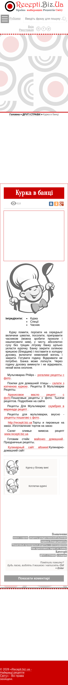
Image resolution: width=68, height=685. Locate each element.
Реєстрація (26, 29)
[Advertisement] (34, 73)
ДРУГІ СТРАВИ (31, 114)
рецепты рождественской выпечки (48, 537)
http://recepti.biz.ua (20, 422)
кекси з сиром (20, 537)
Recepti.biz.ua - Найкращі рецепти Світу (16, 672)
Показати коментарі (34, 578)
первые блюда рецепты (54, 541)
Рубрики (11, 19)
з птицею (62, 555)
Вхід (31, 26)
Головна (14, 114)
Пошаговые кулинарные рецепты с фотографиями (39, 545)
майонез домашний (48, 439)
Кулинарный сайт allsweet (28, 447)
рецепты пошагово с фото (21, 417)
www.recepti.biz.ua (16, 434)
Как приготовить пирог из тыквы (49, 548)
